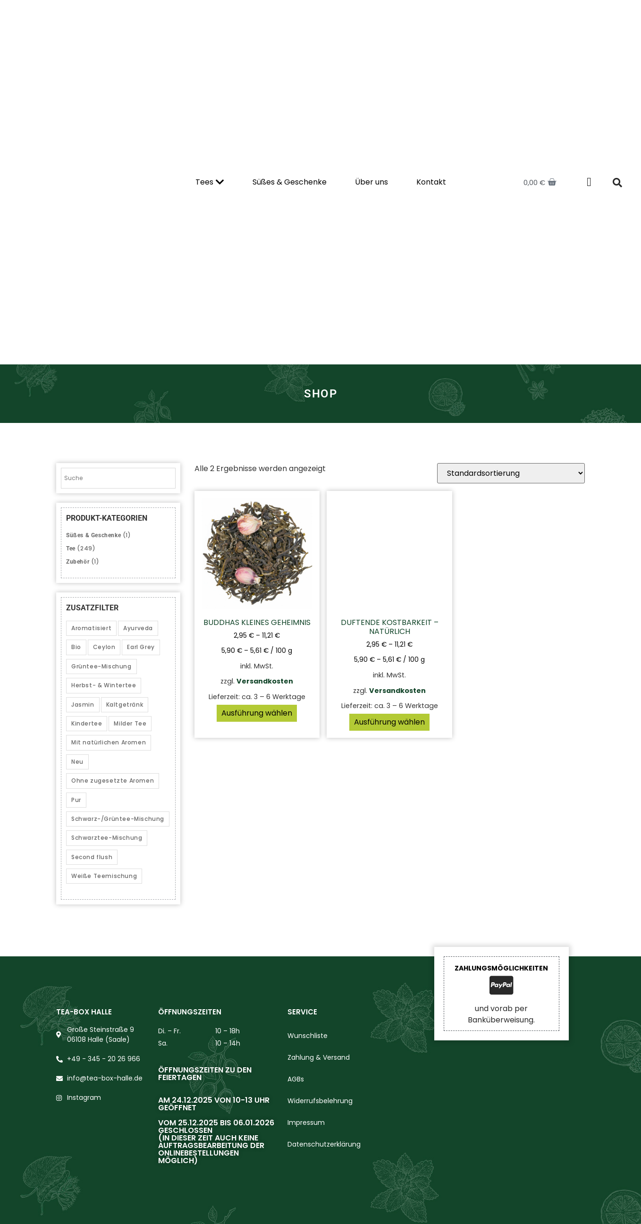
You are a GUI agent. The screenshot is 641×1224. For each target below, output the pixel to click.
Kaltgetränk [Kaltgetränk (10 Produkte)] (124, 705)
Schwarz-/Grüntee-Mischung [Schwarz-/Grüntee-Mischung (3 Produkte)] (117, 819)
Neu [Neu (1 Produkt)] (77, 762)
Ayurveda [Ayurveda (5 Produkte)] (138, 628)
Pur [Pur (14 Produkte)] (76, 800)
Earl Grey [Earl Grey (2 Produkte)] (140, 647)
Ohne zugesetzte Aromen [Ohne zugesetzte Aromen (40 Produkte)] (112, 781)
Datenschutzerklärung (324, 1144)
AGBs (295, 1079)
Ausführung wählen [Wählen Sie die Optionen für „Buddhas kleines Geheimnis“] (256, 713)
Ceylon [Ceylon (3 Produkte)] (104, 647)
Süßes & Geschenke (290, 182)
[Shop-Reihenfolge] (511, 473)
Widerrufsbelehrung (320, 1101)
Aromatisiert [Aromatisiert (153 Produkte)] (91, 628)
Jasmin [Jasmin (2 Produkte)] (82, 705)
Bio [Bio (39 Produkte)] (76, 647)
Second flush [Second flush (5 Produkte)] (91, 857)
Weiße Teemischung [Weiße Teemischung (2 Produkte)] (104, 876)
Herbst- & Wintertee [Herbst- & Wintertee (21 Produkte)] (103, 685)
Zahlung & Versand (318, 1057)
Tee (71, 548)
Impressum (306, 1122)
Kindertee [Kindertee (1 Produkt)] (86, 723)
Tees (209, 182)
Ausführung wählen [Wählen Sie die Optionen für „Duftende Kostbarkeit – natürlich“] (389, 722)
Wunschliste (307, 1035)
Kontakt (431, 182)
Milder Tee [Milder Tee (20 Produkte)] (130, 723)
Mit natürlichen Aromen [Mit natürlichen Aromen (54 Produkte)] (108, 742)
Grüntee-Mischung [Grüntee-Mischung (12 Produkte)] (101, 666)
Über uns (371, 182)
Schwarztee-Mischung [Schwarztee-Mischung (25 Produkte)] (106, 838)
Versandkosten (264, 681)
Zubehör (77, 561)
